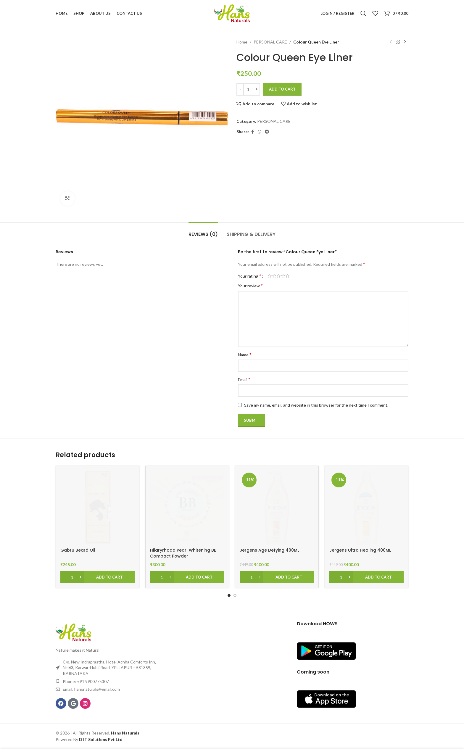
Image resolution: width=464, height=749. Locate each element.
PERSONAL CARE (270, 41)
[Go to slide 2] (234, 595)
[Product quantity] (248, 89)
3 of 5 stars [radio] (278, 276)
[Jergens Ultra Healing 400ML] (366, 508)
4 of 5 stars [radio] (283, 276)
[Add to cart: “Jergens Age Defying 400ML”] (277, 577)
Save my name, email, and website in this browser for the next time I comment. (316, 404)
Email (244, 379)
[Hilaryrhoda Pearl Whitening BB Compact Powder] (187, 508)
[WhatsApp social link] (259, 132)
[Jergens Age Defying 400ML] (277, 508)
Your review (250, 285)
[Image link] (73, 631)
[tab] (203, 231)
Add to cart (282, 89)
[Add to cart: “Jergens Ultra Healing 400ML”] (366, 577)
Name (245, 354)
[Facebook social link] (252, 132)
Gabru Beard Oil (77, 550)
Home (241, 41)
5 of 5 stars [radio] (287, 276)
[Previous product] (390, 42)
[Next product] (404, 42)
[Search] (363, 13)
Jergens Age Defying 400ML (269, 550)
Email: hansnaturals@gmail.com (91, 689)
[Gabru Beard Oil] (97, 508)
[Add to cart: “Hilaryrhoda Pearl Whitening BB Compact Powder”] (187, 577)
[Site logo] (232, 12)
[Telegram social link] (267, 132)
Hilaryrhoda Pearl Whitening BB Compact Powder (183, 553)
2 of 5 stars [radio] (274, 276)
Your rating (249, 275)
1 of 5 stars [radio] (270, 276)
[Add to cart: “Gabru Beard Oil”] (97, 577)
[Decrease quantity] (240, 89)
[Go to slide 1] (229, 595)
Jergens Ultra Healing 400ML (360, 550)
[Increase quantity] (256, 89)
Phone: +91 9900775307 (86, 681)
